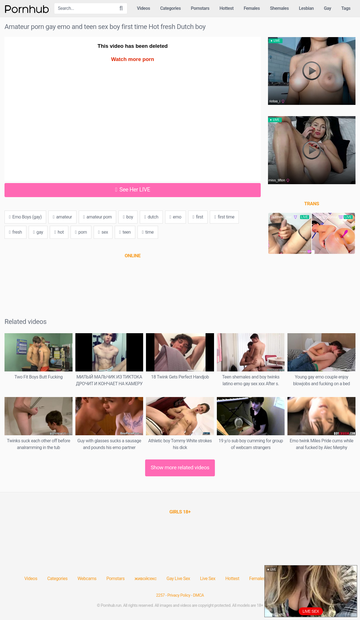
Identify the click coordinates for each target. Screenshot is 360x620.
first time (224, 217)
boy (128, 217)
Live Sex (207, 578)
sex (103, 232)
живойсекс (145, 578)
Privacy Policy (178, 595)
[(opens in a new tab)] (132, 255)
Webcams (86, 578)
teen (125, 232)
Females (252, 8)
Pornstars (200, 8)
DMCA (198, 595)
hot (59, 232)
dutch (151, 217)
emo (175, 217)
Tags (345, 8)
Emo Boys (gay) (25, 217)
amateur (62, 217)
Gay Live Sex (178, 578)
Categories (170, 8)
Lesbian (306, 8)
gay (38, 232)
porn (81, 232)
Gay (327, 8)
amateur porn (97, 217)
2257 (160, 595)
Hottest (226, 8)
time (148, 232)
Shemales (279, 8)
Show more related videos (180, 467)
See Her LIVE (132, 189)
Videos (143, 8)
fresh (15, 232)
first (198, 217)
